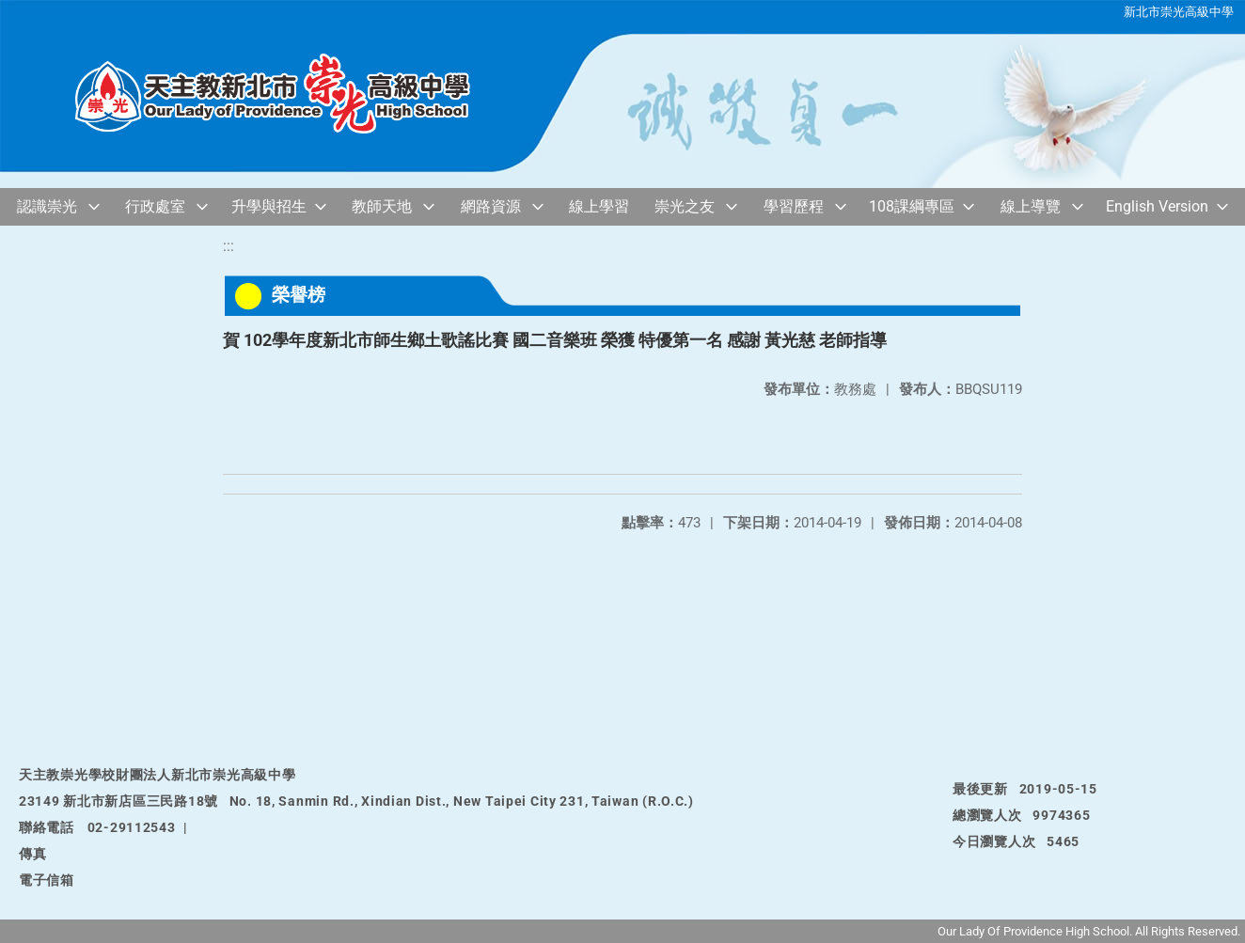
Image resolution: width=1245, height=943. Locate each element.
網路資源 (491, 206)
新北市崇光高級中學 (1179, 12)
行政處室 (155, 206)
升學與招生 (269, 206)
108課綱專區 (911, 206)
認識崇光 (47, 206)
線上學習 (599, 206)
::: (228, 246)
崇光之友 (684, 206)
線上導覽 (1031, 206)
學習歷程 (794, 206)
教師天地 (382, 206)
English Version (1157, 206)
